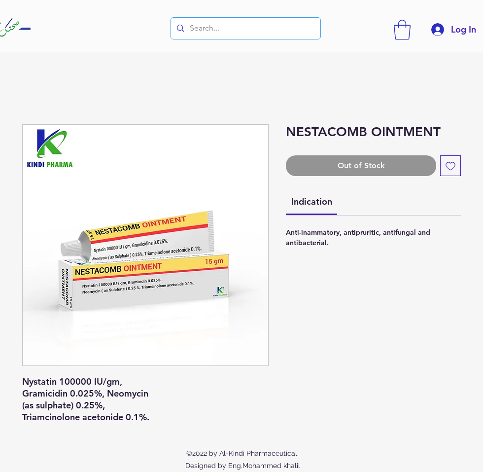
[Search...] (245, 28)
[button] (402, 29)
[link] (311, 201)
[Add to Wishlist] (450, 165)
